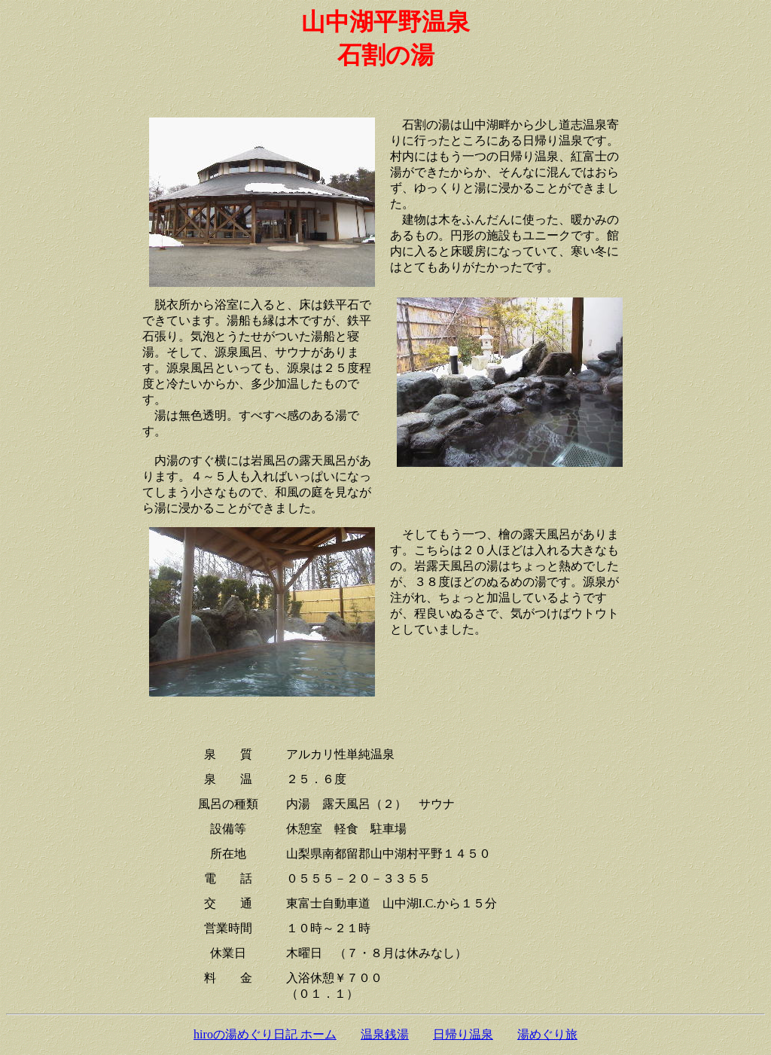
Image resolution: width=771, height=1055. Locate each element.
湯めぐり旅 (547, 1034)
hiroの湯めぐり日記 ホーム (265, 1034)
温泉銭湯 (385, 1034)
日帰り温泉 (463, 1034)
